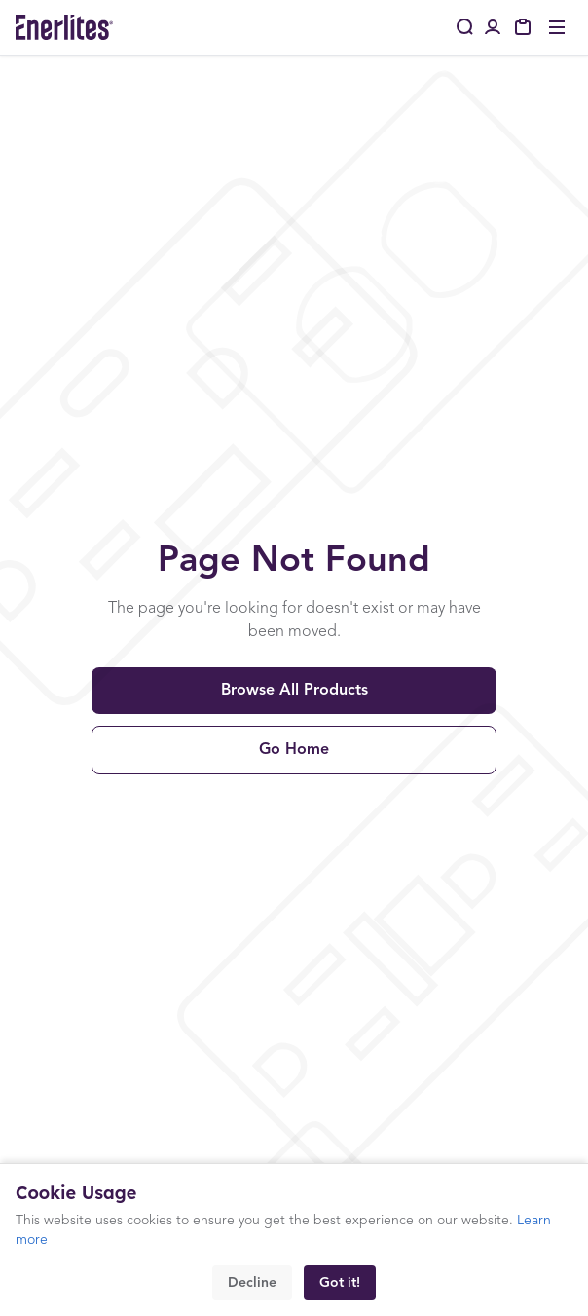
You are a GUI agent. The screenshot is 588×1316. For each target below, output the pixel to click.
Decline (252, 1283)
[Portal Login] (492, 27)
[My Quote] (523, 27)
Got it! (339, 1283)
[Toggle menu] (556, 27)
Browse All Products (294, 690)
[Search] (465, 27)
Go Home (294, 750)
